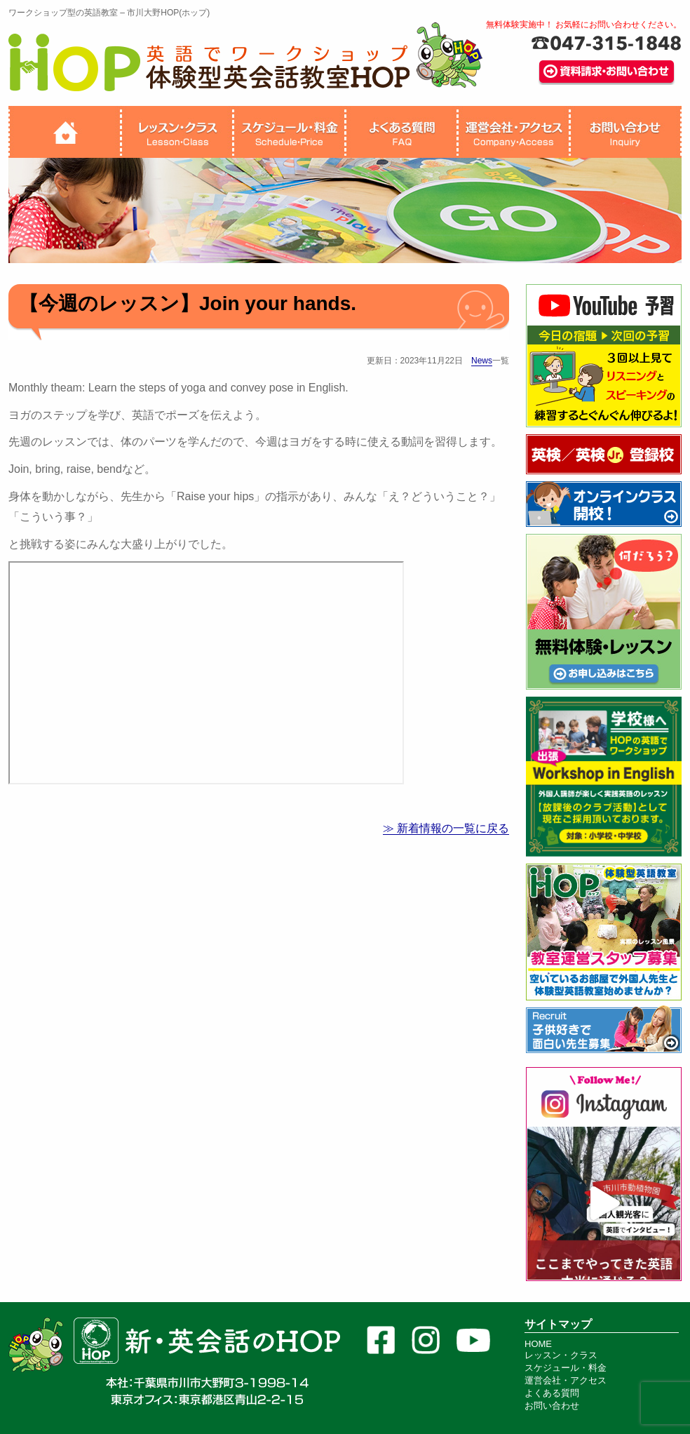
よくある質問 (552, 1393)
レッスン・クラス (561, 1355)
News (481, 361)
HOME (538, 1344)
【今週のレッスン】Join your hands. (187, 303)
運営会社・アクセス (566, 1380)
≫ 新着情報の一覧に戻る (446, 828)
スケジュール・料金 (566, 1367)
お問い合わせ (552, 1405)
